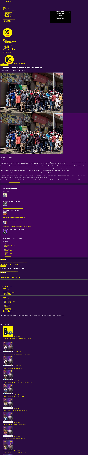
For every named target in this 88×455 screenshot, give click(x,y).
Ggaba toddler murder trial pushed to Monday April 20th (14, 217)
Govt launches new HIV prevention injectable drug (13, 208)
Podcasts (6, 20)
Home (5, 7)
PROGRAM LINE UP (9, 19)
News (5, 9)
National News (10, 11)
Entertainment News (10, 245)
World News (9, 18)
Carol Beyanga (14, 182)
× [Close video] (69, 12)
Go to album (4, 324)
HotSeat (8, 16)
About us (6, 8)
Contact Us (7, 21)
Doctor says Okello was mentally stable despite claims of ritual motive (17, 226)
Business (8, 12)
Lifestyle (8, 14)
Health (7, 13)
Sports (7, 15)
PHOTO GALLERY (9, 253)
